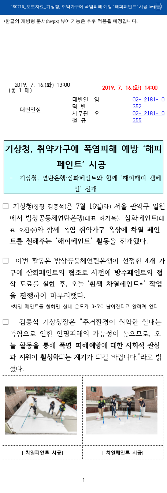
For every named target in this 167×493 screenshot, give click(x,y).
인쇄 (158, 6)
